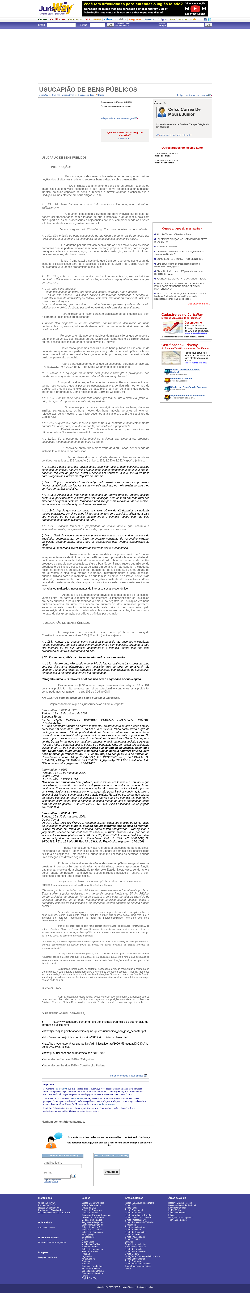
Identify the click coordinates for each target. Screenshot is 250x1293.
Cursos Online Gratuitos (93, 1203)
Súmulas (86, 1263)
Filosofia (172, 1215)
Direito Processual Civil (135, 1220)
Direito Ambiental (133, 1229)
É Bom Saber (88, 1242)
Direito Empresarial (134, 1210)
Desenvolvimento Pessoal (180, 1203)
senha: (48, 1172)
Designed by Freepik (47, 1257)
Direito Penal (131, 1208)
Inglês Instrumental (177, 1212)
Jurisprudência (88, 1259)
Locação (129, 1242)
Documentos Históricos (92, 1273)
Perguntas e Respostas (92, 1222)
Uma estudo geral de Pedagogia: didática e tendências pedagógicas (177, 265)
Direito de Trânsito (133, 1249)
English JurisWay (90, 1278)
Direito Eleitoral (132, 1254)
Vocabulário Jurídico (91, 1244)
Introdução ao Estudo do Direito (139, 1203)
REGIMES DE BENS (167, 153)
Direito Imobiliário (133, 1234)
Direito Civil (130, 1205)
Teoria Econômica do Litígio (138, 1266)
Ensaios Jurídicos (86, 95)
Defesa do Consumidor (92, 1249)
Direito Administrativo (135, 1227)
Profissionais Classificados (50, 1210)
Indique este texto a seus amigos (194, 95)
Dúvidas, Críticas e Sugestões (52, 1242)
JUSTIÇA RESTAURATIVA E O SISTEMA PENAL (181, 278)
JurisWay (43, 95)
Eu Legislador (88, 1237)
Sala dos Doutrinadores (63, 95)
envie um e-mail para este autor (176, 135)
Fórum (85, 1276)
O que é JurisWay (46, 1203)
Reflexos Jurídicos (90, 1251)
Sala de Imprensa (90, 1246)
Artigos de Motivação (91, 1227)
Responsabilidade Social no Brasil (54, 1212)
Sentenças (87, 1261)
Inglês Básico (174, 1210)
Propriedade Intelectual (135, 1244)
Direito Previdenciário (135, 1237)
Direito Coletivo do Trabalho (138, 1217)
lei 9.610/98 (61, 1088)
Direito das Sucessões (135, 1251)
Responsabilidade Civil (135, 1246)
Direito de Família (133, 1212)
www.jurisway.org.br (106, 1104)
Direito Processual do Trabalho (139, 1222)
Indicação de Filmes (91, 1268)
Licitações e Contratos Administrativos (142, 1256)
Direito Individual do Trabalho (138, 1215)
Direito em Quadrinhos (92, 1266)
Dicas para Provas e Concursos (96, 1215)
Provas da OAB (89, 1208)
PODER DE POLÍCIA (167, 160)
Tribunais (86, 1254)
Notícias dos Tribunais (92, 1229)
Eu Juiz (85, 1239)
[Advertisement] (125, 55)
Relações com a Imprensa (180, 1217)
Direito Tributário (132, 1239)
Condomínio (130, 1225)
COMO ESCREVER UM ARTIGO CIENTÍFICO (180, 259)
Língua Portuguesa (177, 1208)
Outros (101, 95)
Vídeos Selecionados (91, 1205)
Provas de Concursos (92, 1210)
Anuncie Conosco (46, 1227)
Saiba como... (125, 138)
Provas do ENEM (90, 1212)
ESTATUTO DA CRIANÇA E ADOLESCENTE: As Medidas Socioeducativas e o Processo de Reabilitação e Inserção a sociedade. (180, 296)
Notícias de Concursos (92, 1232)
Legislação (87, 1256)
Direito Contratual (133, 1261)
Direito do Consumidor (135, 1232)
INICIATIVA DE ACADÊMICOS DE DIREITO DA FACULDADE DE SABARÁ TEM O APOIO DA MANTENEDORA (179, 286)
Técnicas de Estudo (177, 1220)
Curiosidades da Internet (93, 1271)
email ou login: (53, 1162)
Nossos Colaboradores (49, 1208)
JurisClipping (88, 1234)
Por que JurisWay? (47, 1205)
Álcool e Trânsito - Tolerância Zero (174, 234)
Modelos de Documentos (93, 1217)
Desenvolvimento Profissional (182, 1205)
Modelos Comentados (92, 1220)
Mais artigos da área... (199, 303)
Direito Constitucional (135, 1259)
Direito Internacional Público (138, 1263)
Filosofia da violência (167, 246)
